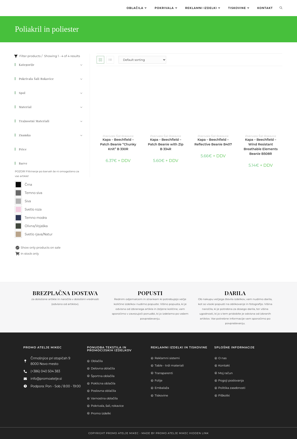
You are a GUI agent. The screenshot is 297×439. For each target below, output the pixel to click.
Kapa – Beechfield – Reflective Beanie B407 (213, 142)
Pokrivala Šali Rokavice (118, 136)
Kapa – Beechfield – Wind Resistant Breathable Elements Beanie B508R (261, 147)
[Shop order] (142, 60)
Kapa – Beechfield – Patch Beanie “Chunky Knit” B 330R (118, 144)
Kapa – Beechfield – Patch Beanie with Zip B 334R (165, 144)
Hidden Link (199, 433)
